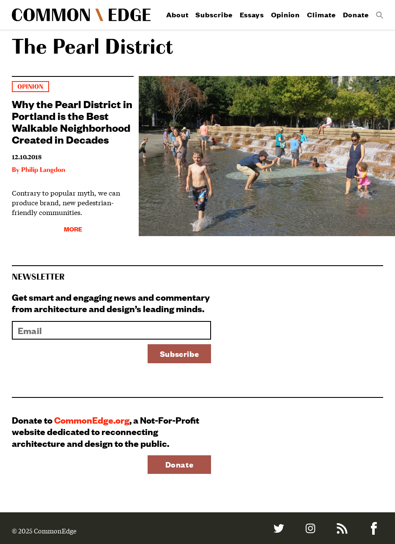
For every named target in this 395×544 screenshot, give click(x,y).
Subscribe (213, 14)
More (73, 228)
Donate (356, 14)
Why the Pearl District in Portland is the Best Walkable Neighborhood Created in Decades (72, 121)
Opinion (285, 14)
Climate (321, 14)
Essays (252, 14)
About (177, 14)
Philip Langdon (43, 170)
